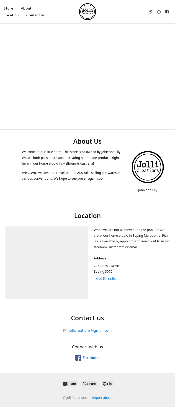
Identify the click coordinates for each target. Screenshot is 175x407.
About (26, 8)
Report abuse (102, 397)
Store (8, 8)
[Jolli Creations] (87, 12)
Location (11, 15)
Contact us (35, 15)
